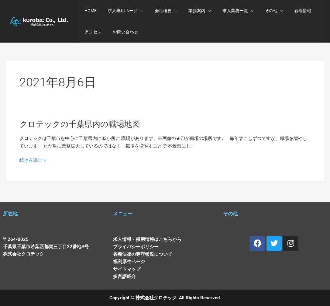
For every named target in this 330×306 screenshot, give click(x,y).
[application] (136, 10)
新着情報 (285, 10)
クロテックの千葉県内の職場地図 (80, 125)
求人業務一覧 (225, 10)
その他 (259, 10)
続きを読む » (33, 161)
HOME (89, 10)
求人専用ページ (121, 10)
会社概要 (159, 10)
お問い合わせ (96, 32)
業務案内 (190, 10)
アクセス (310, 10)
